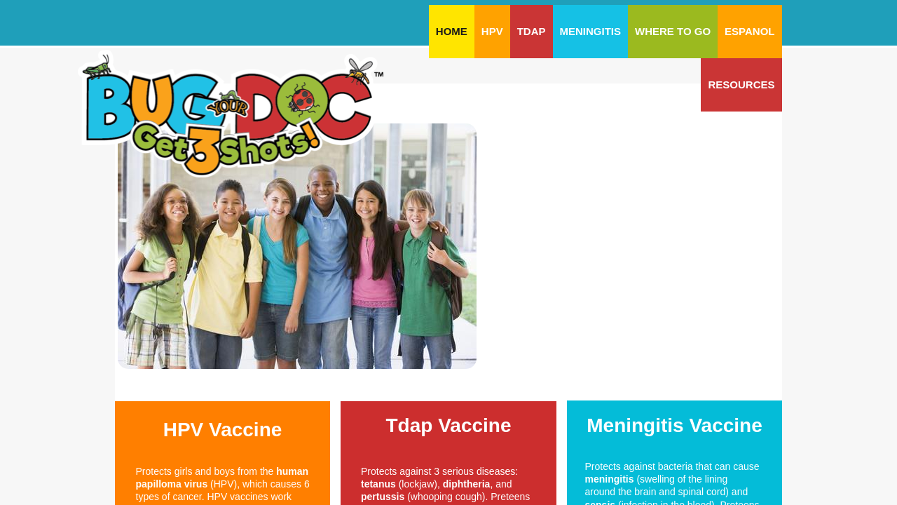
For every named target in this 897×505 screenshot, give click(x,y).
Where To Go (673, 31)
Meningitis (591, 31)
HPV (492, 31)
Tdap (531, 31)
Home (451, 31)
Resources (741, 84)
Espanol (749, 31)
